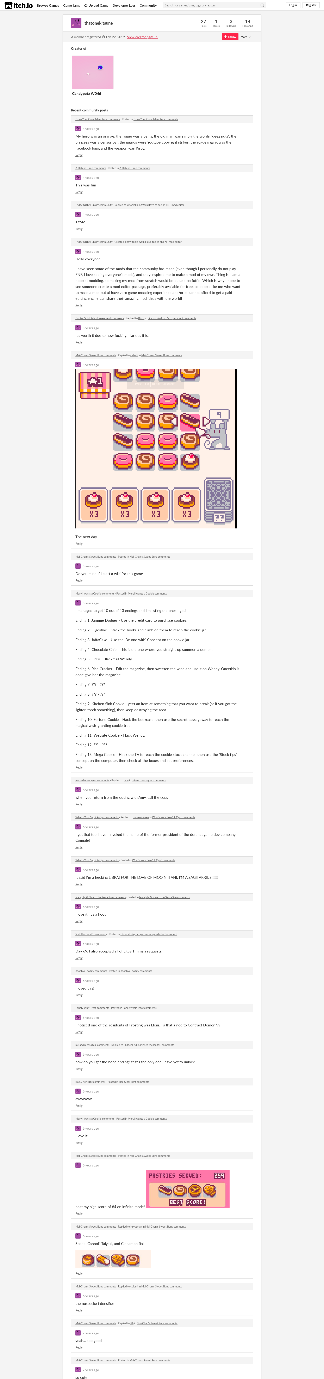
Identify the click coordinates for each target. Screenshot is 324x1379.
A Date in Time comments (90, 168)
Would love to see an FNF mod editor (162, 205)
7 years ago (91, 1333)
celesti (134, 355)
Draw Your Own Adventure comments (97, 119)
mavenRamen (141, 817)
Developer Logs (124, 5)
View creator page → (142, 37)
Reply (78, 155)
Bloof (141, 318)
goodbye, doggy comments (91, 971)
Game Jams (71, 5)
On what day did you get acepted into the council (148, 934)
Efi (131, 1323)
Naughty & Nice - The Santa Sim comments (100, 897)
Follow (230, 37)
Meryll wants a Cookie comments (94, 593)
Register (311, 5)
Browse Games (48, 5)
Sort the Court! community (91, 934)
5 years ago (91, 328)
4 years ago (91, 129)
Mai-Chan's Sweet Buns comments (95, 355)
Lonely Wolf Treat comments (92, 1007)
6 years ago (91, 790)
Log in (293, 5)
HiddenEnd (130, 1045)
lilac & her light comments (90, 1081)
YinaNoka (132, 205)
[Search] (262, 5)
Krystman (136, 1226)
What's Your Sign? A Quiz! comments (97, 817)
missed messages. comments (92, 780)
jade (126, 780)
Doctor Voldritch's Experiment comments (99, 318)
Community (148, 5)
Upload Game (96, 5)
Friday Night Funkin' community (94, 205)
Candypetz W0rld (86, 93)
